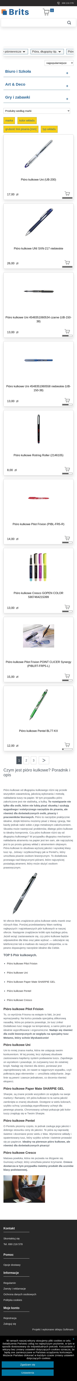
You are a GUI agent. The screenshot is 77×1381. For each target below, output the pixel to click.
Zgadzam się (27, 1364)
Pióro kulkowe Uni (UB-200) (38, 179)
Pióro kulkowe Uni (17, 972)
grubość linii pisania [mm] (21, 129)
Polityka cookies (12, 1299)
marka (9, 120)
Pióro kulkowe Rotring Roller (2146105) (39, 455)
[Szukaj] (31, 22)
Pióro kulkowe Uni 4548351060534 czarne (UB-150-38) (39, 319)
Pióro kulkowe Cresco (19, 1000)
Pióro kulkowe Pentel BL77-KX (38, 730)
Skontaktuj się (11, 1238)
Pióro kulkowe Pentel (19, 990)
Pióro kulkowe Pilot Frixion (22, 963)
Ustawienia (27, 1372)
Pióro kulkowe (60, 51)
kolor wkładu (27, 120)
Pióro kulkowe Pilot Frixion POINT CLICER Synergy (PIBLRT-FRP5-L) (38, 663)
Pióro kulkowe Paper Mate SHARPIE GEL (31, 981)
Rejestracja (9, 1318)
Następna (44, 760)
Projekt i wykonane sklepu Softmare (53, 1329)
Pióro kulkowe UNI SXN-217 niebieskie (38, 248)
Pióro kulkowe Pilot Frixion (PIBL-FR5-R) (38, 524)
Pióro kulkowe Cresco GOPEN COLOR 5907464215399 (38, 595)
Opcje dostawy (11, 1264)
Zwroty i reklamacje (14, 1288)
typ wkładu (49, 129)
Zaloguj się (9, 1323)
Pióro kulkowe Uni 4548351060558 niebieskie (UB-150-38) (38, 388)
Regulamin (9, 1282)
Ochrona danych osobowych (19, 1294)
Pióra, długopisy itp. (30, 51)
